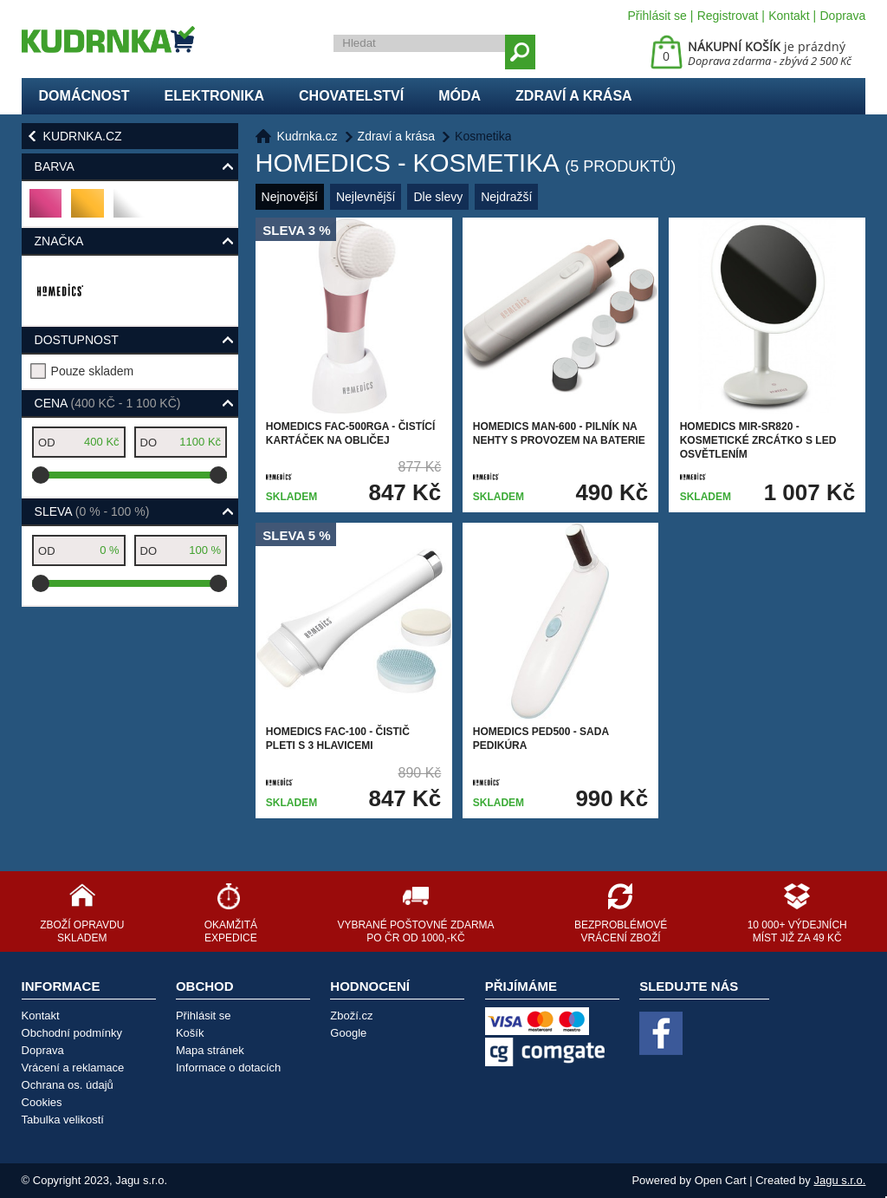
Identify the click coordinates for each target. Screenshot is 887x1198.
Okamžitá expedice (230, 931)
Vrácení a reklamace (73, 1067)
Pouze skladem (92, 371)
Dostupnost (77, 340)
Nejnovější (290, 197)
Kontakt (788, 16)
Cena (108, 403)
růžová (46, 210)
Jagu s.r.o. (839, 1180)
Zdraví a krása (573, 95)
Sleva (92, 511)
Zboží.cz (351, 1015)
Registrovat (728, 16)
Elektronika (214, 95)
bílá (127, 210)
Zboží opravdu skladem (82, 931)
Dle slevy (438, 197)
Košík (190, 1032)
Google (348, 1032)
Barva (54, 166)
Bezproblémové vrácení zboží (620, 931)
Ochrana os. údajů (67, 1084)
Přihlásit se (656, 16)
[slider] (40, 475)
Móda (459, 95)
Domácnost (84, 95)
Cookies (42, 1102)
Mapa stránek (210, 1050)
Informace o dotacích (228, 1067)
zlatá (88, 210)
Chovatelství (351, 95)
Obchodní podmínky (72, 1032)
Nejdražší (506, 197)
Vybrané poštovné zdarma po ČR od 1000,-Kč (415, 931)
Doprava (842, 16)
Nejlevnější (365, 197)
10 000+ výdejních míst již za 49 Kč (797, 931)
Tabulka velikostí (63, 1119)
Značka (59, 241)
